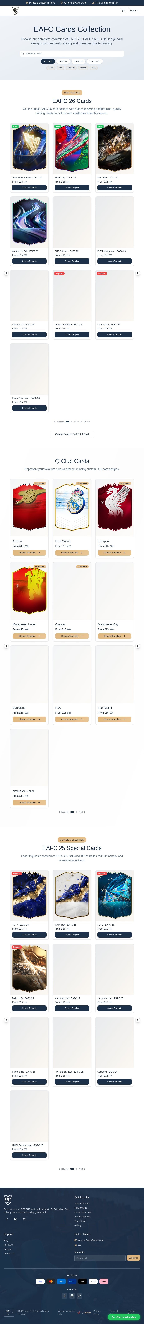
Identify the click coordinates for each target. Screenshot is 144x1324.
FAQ (6, 1240)
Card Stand (80, 1221)
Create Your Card (82, 1212)
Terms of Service (113, 1312)
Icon (60, 68)
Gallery (77, 1225)
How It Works (80, 1208)
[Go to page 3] (75, 421)
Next (87, 422)
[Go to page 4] (78, 421)
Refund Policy (131, 1312)
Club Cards (94, 61)
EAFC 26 (63, 61)
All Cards (47, 61)
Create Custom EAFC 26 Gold (72, 434)
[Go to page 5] (81, 421)
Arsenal (83, 68)
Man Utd (71, 68)
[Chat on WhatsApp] (124, 1317)
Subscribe (133, 1258)
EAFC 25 (78, 61)
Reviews (8, 1249)
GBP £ (9, 1312)
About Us (8, 1245)
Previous (58, 422)
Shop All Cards (81, 1203)
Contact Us (9, 1253)
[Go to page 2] (71, 421)
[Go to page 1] (67, 421)
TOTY (50, 68)
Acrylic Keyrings (82, 1216)
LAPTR (87, 1312)
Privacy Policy (97, 1312)
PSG (94, 68)
